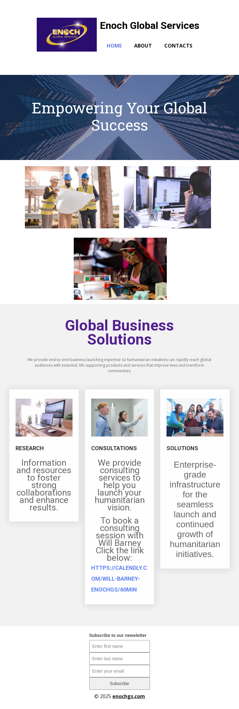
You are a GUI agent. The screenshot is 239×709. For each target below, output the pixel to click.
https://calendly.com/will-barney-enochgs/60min (119, 579)
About (143, 45)
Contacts (178, 45)
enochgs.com (128, 696)
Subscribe (119, 683)
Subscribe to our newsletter (118, 635)
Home (114, 45)
